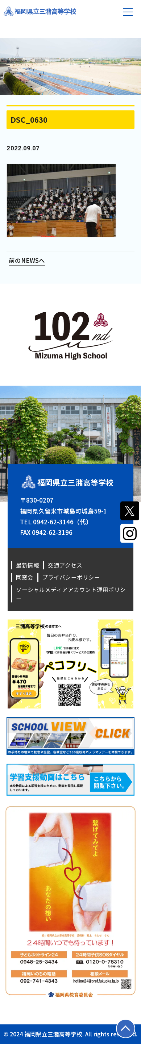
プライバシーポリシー (71, 577)
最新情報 (27, 565)
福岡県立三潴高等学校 (47, 11)
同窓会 (24, 577)
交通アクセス (65, 565)
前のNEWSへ (27, 260)
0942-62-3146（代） (62, 521)
